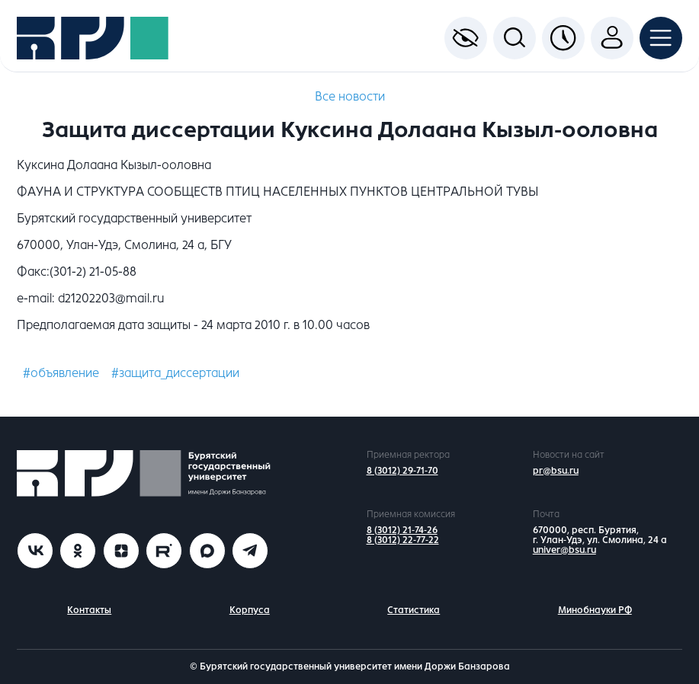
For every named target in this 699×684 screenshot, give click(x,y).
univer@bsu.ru (564, 550)
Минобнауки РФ (595, 610)
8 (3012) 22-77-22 (403, 540)
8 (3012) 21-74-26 (402, 530)
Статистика (413, 610)
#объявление (61, 372)
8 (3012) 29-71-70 (402, 470)
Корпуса (249, 610)
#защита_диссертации (175, 372)
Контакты (89, 610)
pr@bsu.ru (556, 470)
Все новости (350, 96)
